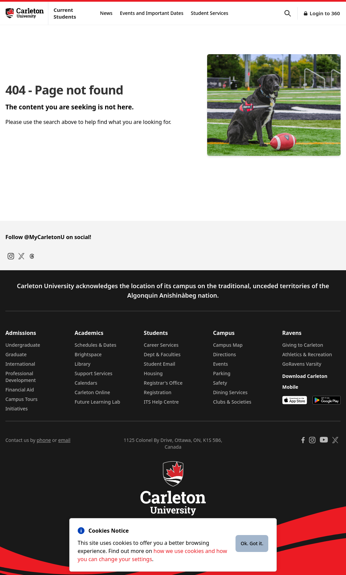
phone (43, 440)
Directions (224, 354)
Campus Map (228, 345)
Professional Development (20, 376)
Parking (221, 373)
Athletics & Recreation (307, 354)
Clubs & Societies (232, 402)
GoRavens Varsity (301, 364)
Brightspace (88, 354)
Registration (158, 392)
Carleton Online (92, 392)
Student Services (209, 13)
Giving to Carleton (302, 345)
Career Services (161, 345)
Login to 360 (325, 13)
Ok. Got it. (252, 543)
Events (220, 364)
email (64, 440)
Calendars (86, 383)
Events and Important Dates (151, 13)
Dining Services (230, 392)
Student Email (159, 364)
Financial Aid (19, 389)
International (20, 364)
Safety (220, 383)
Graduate (16, 354)
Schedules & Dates (96, 345)
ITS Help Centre (161, 402)
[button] (291, 13)
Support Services (94, 373)
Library (83, 364)
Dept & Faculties (162, 354)
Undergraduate (22, 345)
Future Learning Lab (97, 402)
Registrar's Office (163, 383)
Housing (153, 373)
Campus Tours (21, 399)
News (106, 13)
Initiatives (16, 408)
